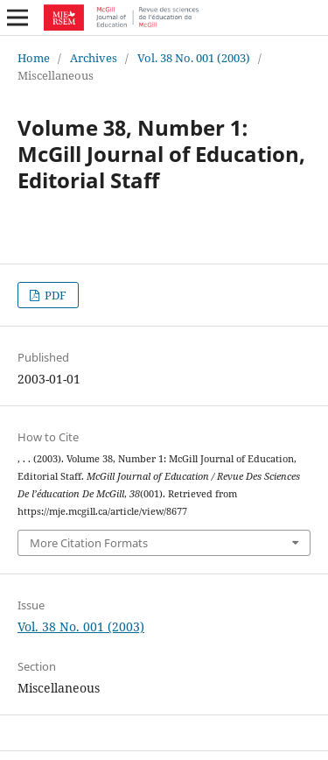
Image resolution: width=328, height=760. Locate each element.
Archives (93, 58)
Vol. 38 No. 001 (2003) (193, 58)
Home (33, 58)
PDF (54, 295)
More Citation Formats (89, 543)
